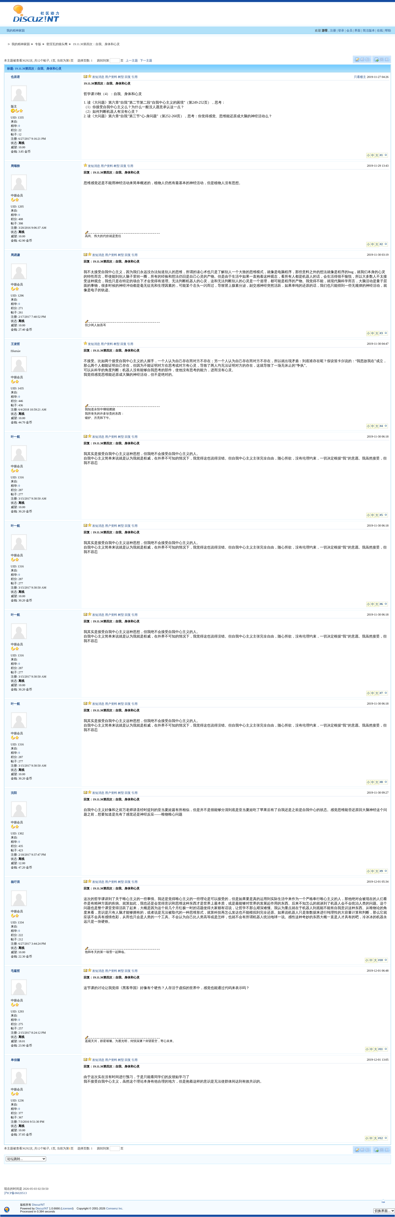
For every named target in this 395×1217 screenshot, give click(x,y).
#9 (381, 871)
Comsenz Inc (114, 1208)
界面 (357, 30)
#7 (381, 693)
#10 (380, 960)
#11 (380, 1049)
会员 (349, 30)
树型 (121, 77)
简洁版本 (369, 30)
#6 (381, 604)
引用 (134, 77)
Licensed (67, 1208)
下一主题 (146, 60)
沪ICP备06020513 (15, 1193)
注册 (333, 30)
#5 (381, 515)
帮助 (388, 30)
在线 (380, 30)
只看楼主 (360, 77)
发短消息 (98, 77)
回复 (128, 77)
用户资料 (111, 77)
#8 (381, 782)
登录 (341, 30)
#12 (380, 1138)
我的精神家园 (16, 30)
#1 (381, 155)
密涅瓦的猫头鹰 (57, 44)
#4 (381, 426)
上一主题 (132, 60)
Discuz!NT (38, 1204)
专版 (38, 44)
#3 (381, 333)
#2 (381, 244)
